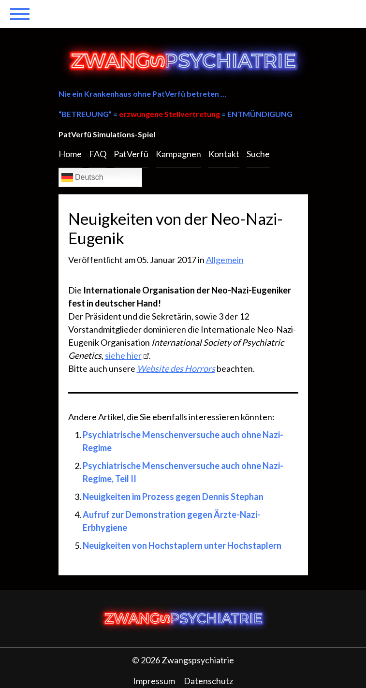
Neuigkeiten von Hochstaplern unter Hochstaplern (182, 545)
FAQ (97, 153)
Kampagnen (178, 153)
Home (70, 153)
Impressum (154, 680)
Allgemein (225, 259)
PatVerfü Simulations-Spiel (107, 134)
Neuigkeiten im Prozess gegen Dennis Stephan (173, 496)
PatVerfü (131, 153)
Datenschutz (208, 680)
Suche (258, 153)
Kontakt (223, 153)
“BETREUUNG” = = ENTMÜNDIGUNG (176, 113)
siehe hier (123, 355)
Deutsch (82, 177)
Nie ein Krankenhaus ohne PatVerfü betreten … (142, 93)
